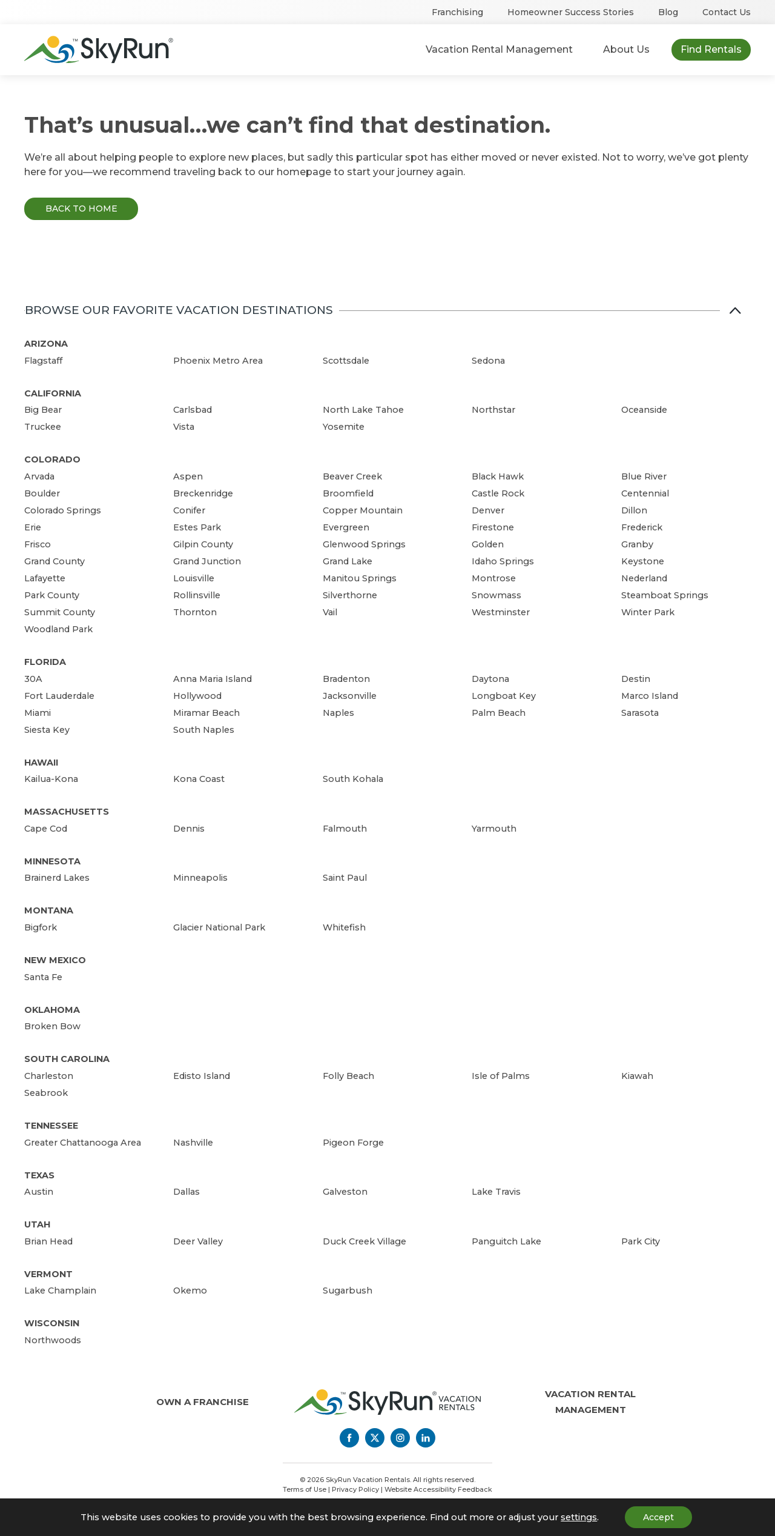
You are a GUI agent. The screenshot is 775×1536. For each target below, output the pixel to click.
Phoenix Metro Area (218, 360)
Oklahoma (52, 1009)
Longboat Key (504, 695)
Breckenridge (203, 493)
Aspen (188, 476)
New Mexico (55, 960)
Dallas (186, 1191)
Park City (640, 1241)
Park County (51, 595)
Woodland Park (58, 629)
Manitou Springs (360, 578)
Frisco (37, 544)
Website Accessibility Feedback (438, 1489)
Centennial (645, 493)
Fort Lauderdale (59, 695)
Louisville (193, 578)
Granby (637, 544)
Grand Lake (347, 561)
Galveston (345, 1191)
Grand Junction (207, 561)
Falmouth (345, 828)
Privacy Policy (355, 1489)
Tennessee (51, 1125)
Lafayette (44, 578)
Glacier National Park (219, 927)
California (52, 393)
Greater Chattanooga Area (82, 1142)
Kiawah (637, 1075)
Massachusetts (66, 811)
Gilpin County (203, 544)
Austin (38, 1191)
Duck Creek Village (364, 1241)
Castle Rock (498, 493)
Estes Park (197, 527)
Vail (330, 612)
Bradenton (346, 678)
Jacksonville (350, 695)
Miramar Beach (206, 712)
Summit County (59, 612)
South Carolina (67, 1058)
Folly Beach (348, 1075)
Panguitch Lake (506, 1241)
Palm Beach (499, 712)
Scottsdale (346, 360)
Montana (48, 910)
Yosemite (343, 426)
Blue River (644, 476)
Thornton (195, 612)
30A (33, 678)
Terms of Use (304, 1489)
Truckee (42, 426)
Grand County (54, 561)
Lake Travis (496, 1191)
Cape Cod (45, 828)
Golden (488, 544)
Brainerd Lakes (57, 877)
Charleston (48, 1075)
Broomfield (348, 493)
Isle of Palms (501, 1075)
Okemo (190, 1290)
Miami (37, 712)
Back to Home (81, 208)
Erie (32, 527)
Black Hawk (498, 476)
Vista (183, 426)
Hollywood (197, 695)
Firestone (493, 527)
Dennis (189, 828)
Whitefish (344, 927)
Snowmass (496, 595)
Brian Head (48, 1241)
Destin (635, 678)
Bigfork (40, 927)
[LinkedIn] (425, 1438)
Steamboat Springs (664, 595)
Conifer (189, 510)
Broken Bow (52, 1026)
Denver (488, 510)
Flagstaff (43, 360)
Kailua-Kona (51, 778)
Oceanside (644, 409)
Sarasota (640, 712)
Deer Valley (198, 1241)
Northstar (493, 409)
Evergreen (346, 527)
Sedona (488, 360)
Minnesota (52, 861)
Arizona (46, 343)
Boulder (42, 493)
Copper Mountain (363, 510)
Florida (45, 661)
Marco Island (649, 695)
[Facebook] (349, 1438)
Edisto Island (201, 1075)
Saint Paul (345, 877)
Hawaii (41, 762)
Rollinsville (196, 595)
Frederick (641, 527)
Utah (37, 1224)
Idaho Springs (503, 561)
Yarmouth (494, 828)
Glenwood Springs (364, 544)
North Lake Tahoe (363, 409)
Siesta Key (47, 729)
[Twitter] (374, 1438)
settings (579, 1517)
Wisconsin (51, 1323)
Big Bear (43, 409)
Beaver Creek (352, 476)
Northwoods (52, 1340)
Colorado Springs (62, 510)
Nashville (193, 1142)
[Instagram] (400, 1438)
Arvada (39, 476)
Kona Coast (199, 778)
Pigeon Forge (353, 1142)
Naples (338, 712)
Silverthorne (350, 595)
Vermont (48, 1274)
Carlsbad (192, 409)
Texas (39, 1175)
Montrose (494, 578)
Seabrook (46, 1092)
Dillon (634, 510)
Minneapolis (200, 877)
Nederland (644, 578)
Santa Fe (43, 977)
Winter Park (647, 612)
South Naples (203, 729)
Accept (658, 1517)
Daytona (490, 678)
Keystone (642, 561)
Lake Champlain (60, 1290)
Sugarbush (347, 1290)
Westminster (501, 612)
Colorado (52, 459)
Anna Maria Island (212, 678)
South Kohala (353, 778)
